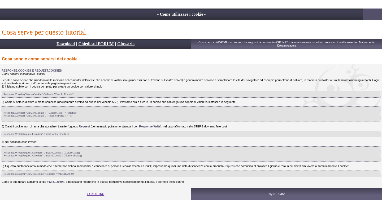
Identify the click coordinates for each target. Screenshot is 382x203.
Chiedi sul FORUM (96, 44)
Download (66, 44)
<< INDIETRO (95, 194)
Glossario (125, 44)
